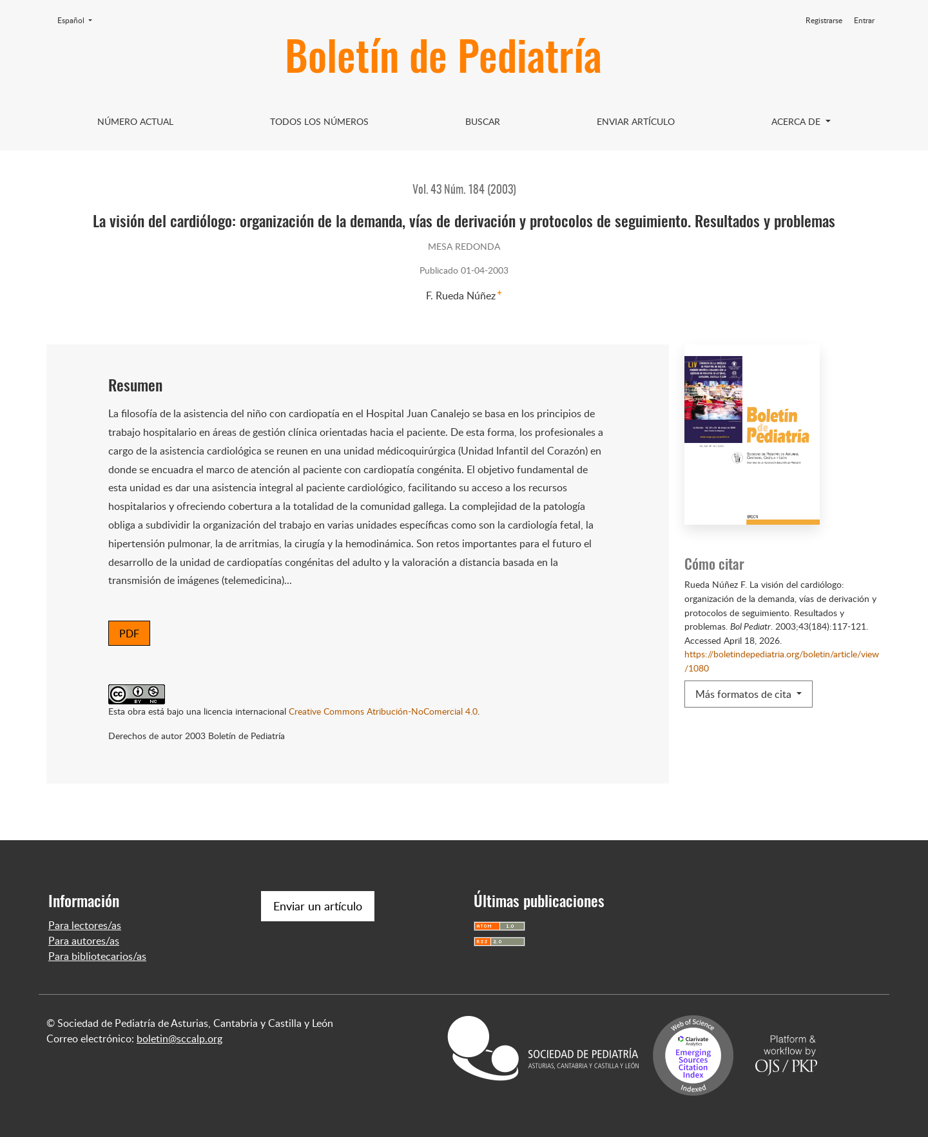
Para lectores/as (84, 925)
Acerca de (797, 121)
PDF (129, 633)
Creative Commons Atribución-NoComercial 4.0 (383, 710)
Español (79, 20)
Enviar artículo (636, 121)
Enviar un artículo (317, 906)
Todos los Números (319, 121)
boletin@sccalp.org (179, 1038)
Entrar (864, 20)
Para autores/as (83, 941)
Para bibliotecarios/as (97, 956)
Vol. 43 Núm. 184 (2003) (464, 190)
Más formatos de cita (744, 694)
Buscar (482, 121)
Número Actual (135, 121)
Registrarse (824, 20)
